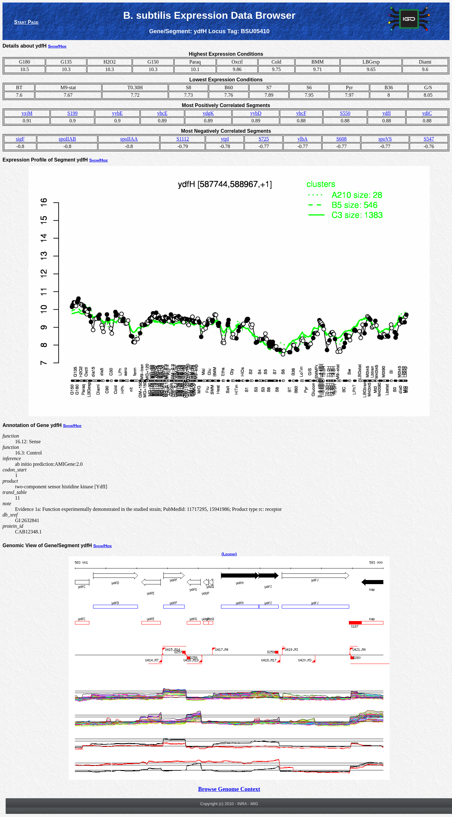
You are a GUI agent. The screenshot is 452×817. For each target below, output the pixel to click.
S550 (345, 113)
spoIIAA (129, 138)
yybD (255, 113)
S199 (72, 113)
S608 (341, 138)
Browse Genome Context (229, 789)
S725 (264, 138)
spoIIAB (67, 138)
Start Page (26, 22)
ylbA (302, 138)
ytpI (225, 138)
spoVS (385, 138)
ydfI (386, 113)
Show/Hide (57, 46)
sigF (20, 138)
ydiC (427, 113)
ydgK (208, 113)
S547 (429, 138)
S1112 (182, 138)
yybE (117, 113)
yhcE (162, 113)
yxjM (27, 113)
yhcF (301, 113)
